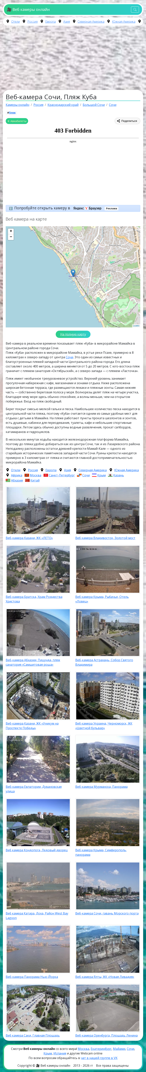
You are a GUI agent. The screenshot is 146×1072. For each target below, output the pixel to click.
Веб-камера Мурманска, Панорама (101, 787)
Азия (66, 21)
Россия (32, 21)
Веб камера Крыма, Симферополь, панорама (101, 852)
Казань (118, 475)
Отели (15, 21)
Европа (50, 21)
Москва (35, 475)
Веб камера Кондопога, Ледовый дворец (37, 850)
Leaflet (136, 326)
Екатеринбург (101, 1049)
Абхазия (17, 480)
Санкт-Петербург (62, 475)
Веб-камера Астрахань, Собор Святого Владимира (104, 662)
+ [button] (11, 231)
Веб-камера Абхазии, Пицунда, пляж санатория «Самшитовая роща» (33, 662)
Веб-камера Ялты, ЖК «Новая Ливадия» (104, 977)
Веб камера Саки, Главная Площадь (33, 1035)
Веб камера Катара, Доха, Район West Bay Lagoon (37, 915)
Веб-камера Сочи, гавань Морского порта (107, 913)
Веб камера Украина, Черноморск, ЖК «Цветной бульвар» (103, 725)
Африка (16, 475)
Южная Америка (123, 21)
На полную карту (73, 334)
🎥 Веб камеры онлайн (28, 9)
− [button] (11, 237)
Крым (101, 475)
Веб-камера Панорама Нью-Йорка (32, 977)
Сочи (69, 357)
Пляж (12, 112)
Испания (59, 1053)
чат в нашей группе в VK (99, 1058)
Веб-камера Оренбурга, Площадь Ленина (106, 1035)
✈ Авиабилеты (16, 121)
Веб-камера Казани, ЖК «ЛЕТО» (29, 538)
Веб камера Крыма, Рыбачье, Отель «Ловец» (102, 599)
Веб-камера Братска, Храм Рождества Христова (34, 599)
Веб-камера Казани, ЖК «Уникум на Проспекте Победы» (32, 725)
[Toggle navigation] (135, 9)
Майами (119, 1049)
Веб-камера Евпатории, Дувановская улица (34, 789)
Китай (35, 480)
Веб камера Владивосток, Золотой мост (105, 538)
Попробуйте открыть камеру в (59, 207)
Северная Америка (91, 21)
